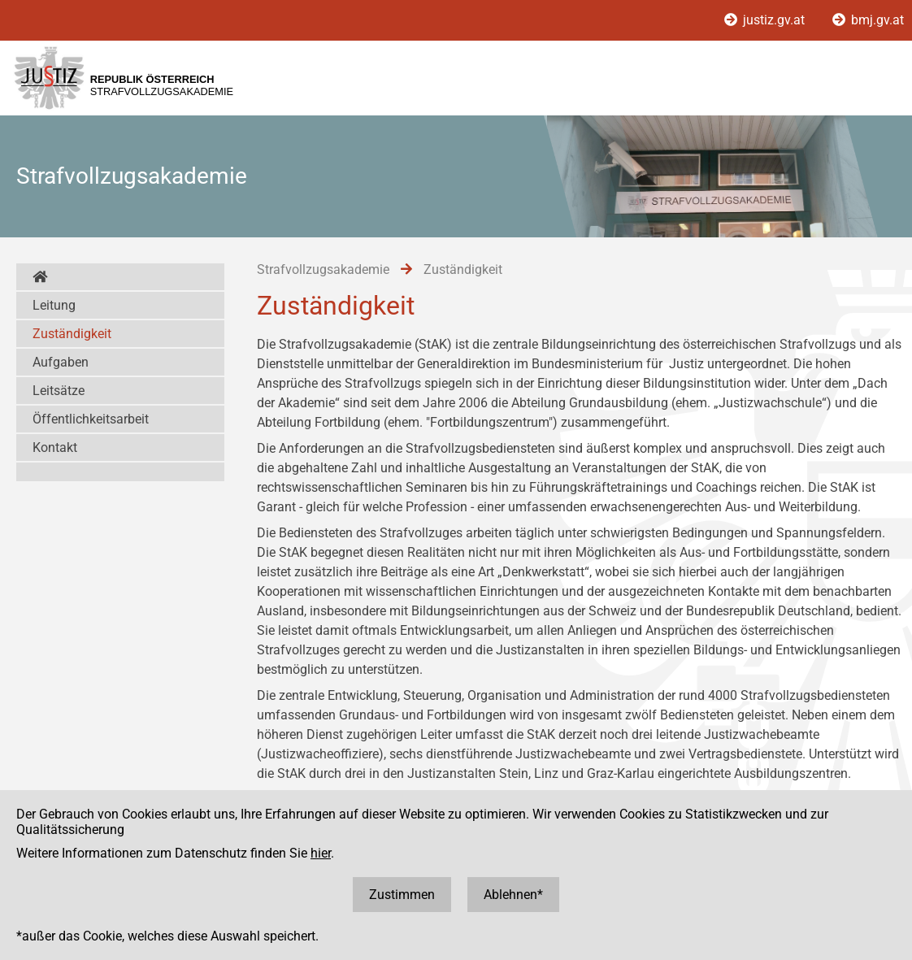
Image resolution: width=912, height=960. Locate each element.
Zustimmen (402, 894)
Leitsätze (59, 390)
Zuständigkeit (72, 333)
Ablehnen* (513, 894)
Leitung (54, 305)
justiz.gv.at (766, 20)
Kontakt (55, 447)
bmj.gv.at (868, 20)
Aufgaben (61, 362)
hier (321, 853)
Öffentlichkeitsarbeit (91, 419)
